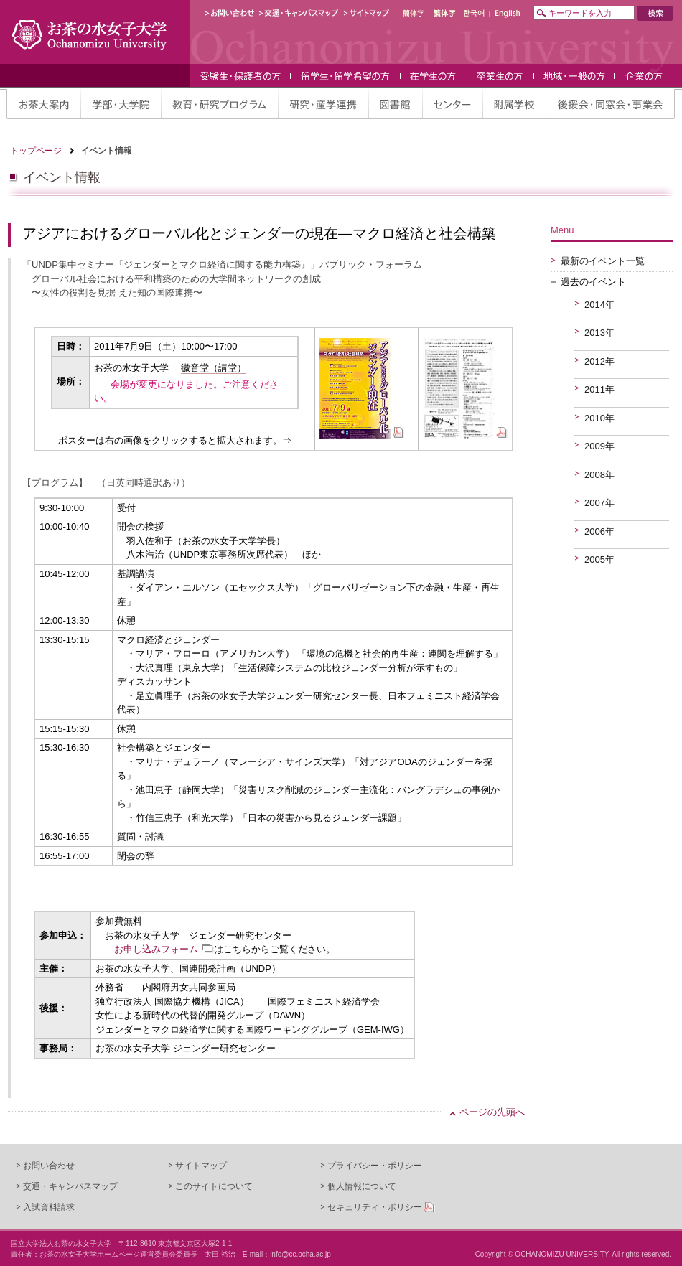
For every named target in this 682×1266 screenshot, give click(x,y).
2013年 (599, 332)
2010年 (599, 418)
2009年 (599, 446)
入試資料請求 (49, 1207)
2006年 (599, 531)
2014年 (599, 304)
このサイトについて (214, 1186)
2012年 (599, 361)
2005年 (599, 559)
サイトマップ (201, 1165)
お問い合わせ (49, 1165)
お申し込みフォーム (156, 949)
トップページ (36, 151)
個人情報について (361, 1186)
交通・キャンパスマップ (70, 1186)
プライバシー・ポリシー (374, 1165)
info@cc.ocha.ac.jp (300, 1254)
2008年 (599, 474)
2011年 (599, 389)
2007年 (599, 502)
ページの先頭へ (492, 1112)
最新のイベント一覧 (603, 260)
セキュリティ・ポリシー (374, 1207)
